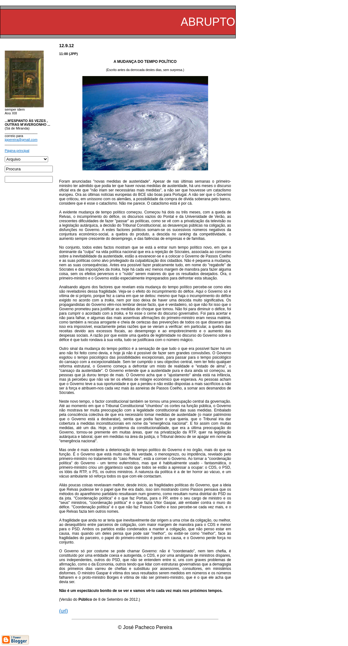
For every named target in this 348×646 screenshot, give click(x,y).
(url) (63, 611)
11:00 (63, 54)
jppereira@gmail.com (21, 139)
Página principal (17, 150)
